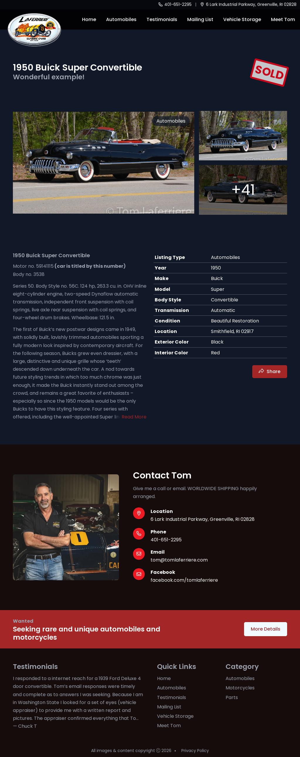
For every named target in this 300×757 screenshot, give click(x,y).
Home (89, 19)
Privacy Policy (195, 750)
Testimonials (161, 19)
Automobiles (121, 19)
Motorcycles (240, 687)
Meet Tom (283, 19)
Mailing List (200, 19)
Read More (134, 416)
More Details (265, 629)
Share (273, 371)
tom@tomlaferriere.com (179, 560)
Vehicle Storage (242, 19)
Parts (232, 697)
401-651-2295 (175, 4)
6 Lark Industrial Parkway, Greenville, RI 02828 (248, 4)
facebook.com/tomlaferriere (184, 580)
